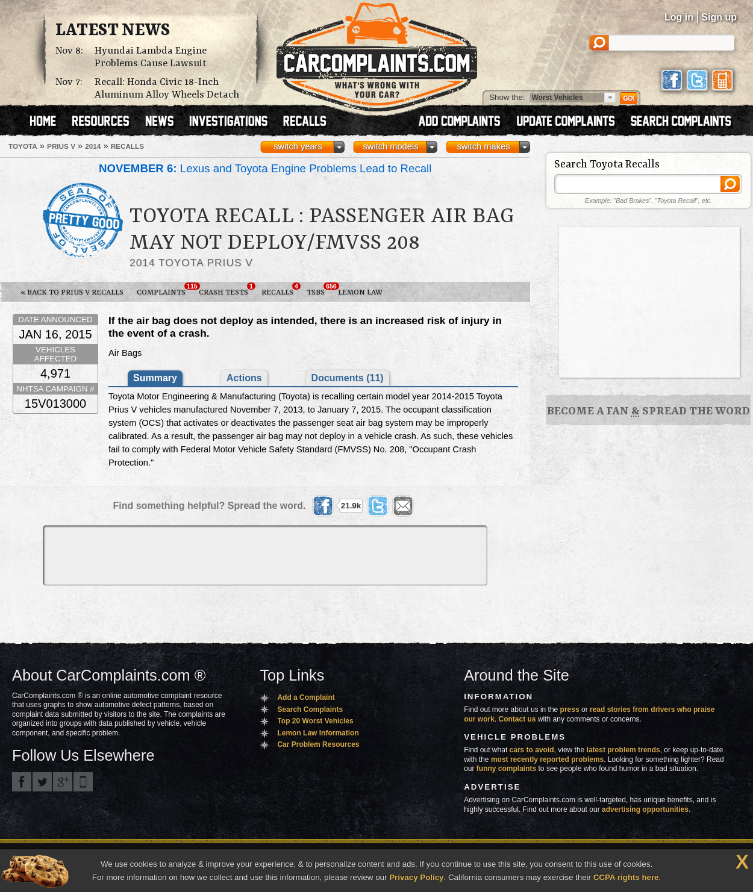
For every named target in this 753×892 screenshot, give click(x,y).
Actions (244, 378)
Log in (678, 17)
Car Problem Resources (318, 744)
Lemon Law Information (317, 733)
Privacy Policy (416, 877)
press (570, 709)
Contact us (517, 719)
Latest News (112, 30)
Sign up (719, 17)
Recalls (280, 289)
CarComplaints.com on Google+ (62, 781)
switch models (390, 146)
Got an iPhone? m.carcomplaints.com (83, 781)
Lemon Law (360, 292)
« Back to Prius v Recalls (71, 292)
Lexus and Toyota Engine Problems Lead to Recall (265, 168)
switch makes (483, 146)
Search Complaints (310, 709)
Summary (155, 378)
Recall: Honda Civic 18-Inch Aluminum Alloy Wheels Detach (167, 88)
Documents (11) (347, 378)
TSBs (319, 289)
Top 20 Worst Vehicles (315, 721)
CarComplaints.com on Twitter (42, 781)
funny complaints (506, 768)
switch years (297, 146)
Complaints (164, 289)
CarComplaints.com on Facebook (21, 781)
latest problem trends (623, 750)
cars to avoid (532, 750)
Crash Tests (227, 289)
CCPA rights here (626, 877)
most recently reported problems (547, 759)
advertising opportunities (645, 809)
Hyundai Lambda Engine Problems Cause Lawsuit (151, 57)
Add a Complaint (305, 697)
